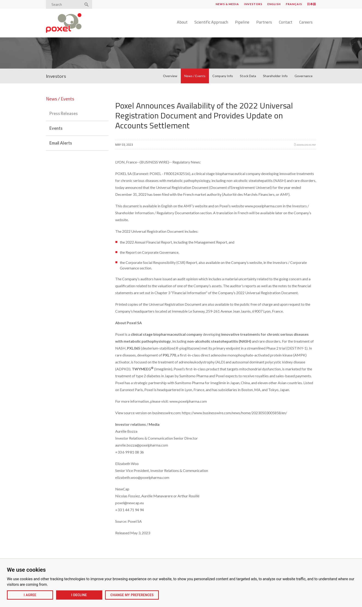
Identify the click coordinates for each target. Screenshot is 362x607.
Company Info (222, 76)
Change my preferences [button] (132, 595)
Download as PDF (305, 145)
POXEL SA (123, 173)
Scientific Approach (211, 22)
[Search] (65, 4)
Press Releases (63, 113)
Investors (253, 4)
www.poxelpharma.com (263, 206)
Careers (306, 22)
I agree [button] (30, 595)
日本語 (311, 4)
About (182, 22)
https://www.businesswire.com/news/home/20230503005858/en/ (234, 413)
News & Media (227, 4)
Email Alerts (60, 142)
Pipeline (242, 22)
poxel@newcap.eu (129, 503)
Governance (304, 76)
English (274, 4)
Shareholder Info (275, 76)
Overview (170, 76)
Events (56, 128)
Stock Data (248, 76)
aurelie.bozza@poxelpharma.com (141, 445)
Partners (264, 22)
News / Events (194, 76)
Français (294, 4)
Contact (285, 22)
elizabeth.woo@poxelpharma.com (142, 477)
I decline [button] (79, 595)
